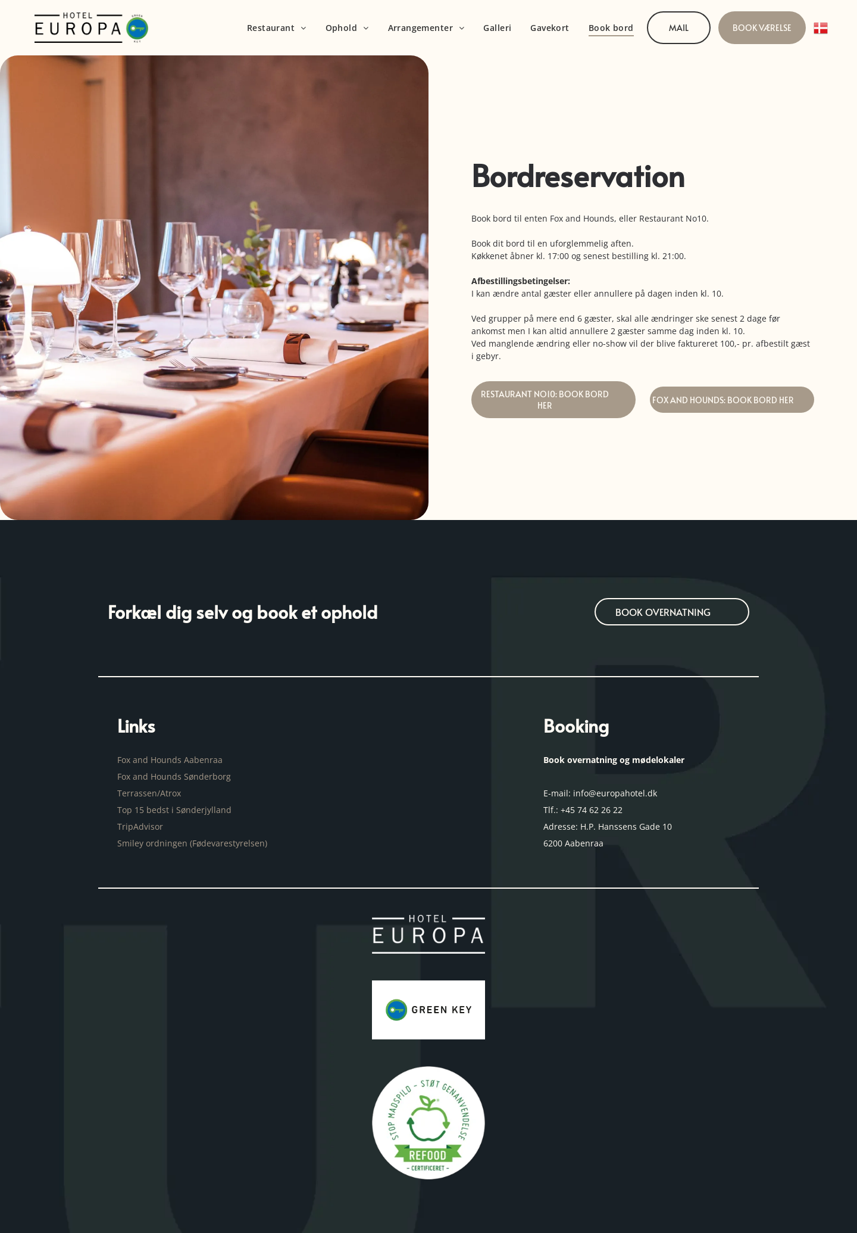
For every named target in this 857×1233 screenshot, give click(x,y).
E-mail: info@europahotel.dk (601, 793)
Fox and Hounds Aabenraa (170, 759)
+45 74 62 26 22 (592, 809)
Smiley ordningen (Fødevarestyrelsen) (193, 843)
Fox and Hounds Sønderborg (174, 776)
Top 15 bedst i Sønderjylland (174, 809)
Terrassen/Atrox (149, 793)
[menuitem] (276, 27)
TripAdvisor (140, 826)
